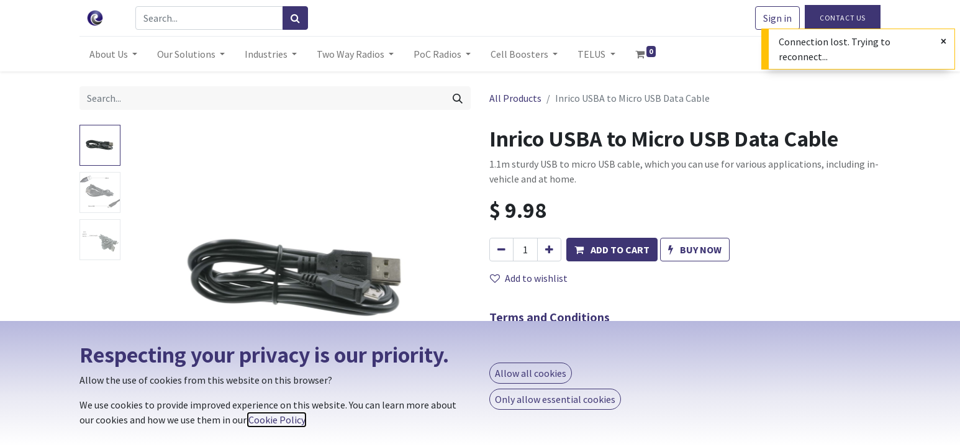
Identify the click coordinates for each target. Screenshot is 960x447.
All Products (515, 98)
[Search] (295, 18)
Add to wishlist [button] (529, 278)
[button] (612, 249)
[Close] (943, 41)
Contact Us (843, 17)
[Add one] (549, 249)
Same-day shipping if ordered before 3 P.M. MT (616, 347)
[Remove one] (501, 249)
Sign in (777, 18)
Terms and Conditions (549, 317)
